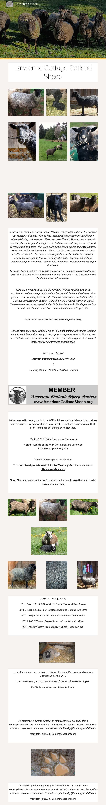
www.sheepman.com (53, 484)
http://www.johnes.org (53, 469)
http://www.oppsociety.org (53, 448)
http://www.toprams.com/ (67, 319)
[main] (53, 72)
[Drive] (22, 177)
